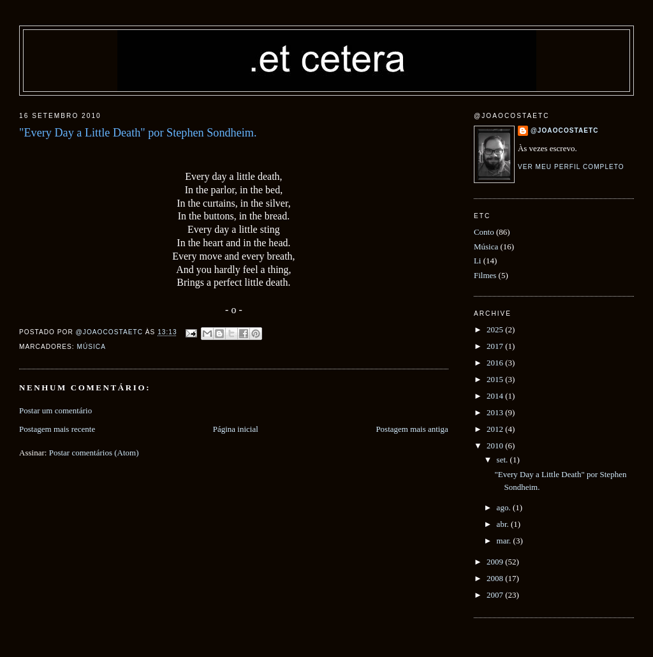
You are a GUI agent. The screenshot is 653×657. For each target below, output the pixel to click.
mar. (505, 540)
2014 (496, 396)
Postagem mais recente (57, 429)
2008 (496, 578)
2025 (496, 329)
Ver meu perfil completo (571, 166)
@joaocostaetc (565, 130)
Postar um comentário (55, 410)
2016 (496, 362)
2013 (496, 412)
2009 (496, 561)
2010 (496, 445)
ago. (505, 507)
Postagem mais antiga (412, 429)
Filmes (485, 275)
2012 (496, 429)
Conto (484, 232)
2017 (496, 346)
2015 (496, 379)
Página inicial (235, 429)
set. (503, 459)
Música (91, 346)
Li (477, 260)
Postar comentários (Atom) (94, 452)
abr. (504, 524)
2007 (496, 595)
